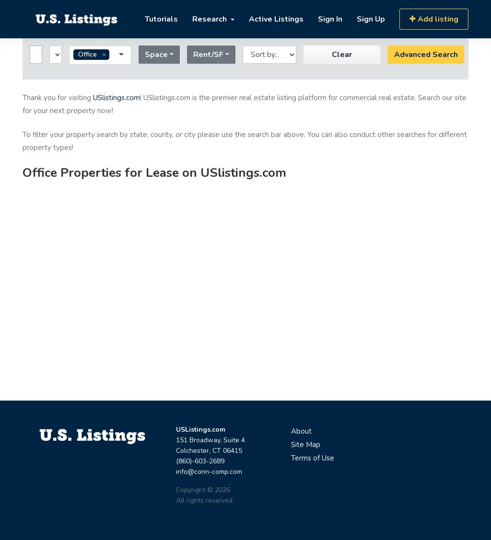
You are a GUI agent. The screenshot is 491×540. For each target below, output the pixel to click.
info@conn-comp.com (209, 471)
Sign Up (371, 19)
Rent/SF (208, 54)
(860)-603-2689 (200, 461)
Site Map (305, 444)
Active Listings (276, 19)
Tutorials (161, 19)
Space (156, 54)
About (301, 431)
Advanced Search (426, 54)
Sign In (330, 19)
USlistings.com (116, 98)
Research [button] (210, 19)
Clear (342, 54)
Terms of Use (312, 458)
